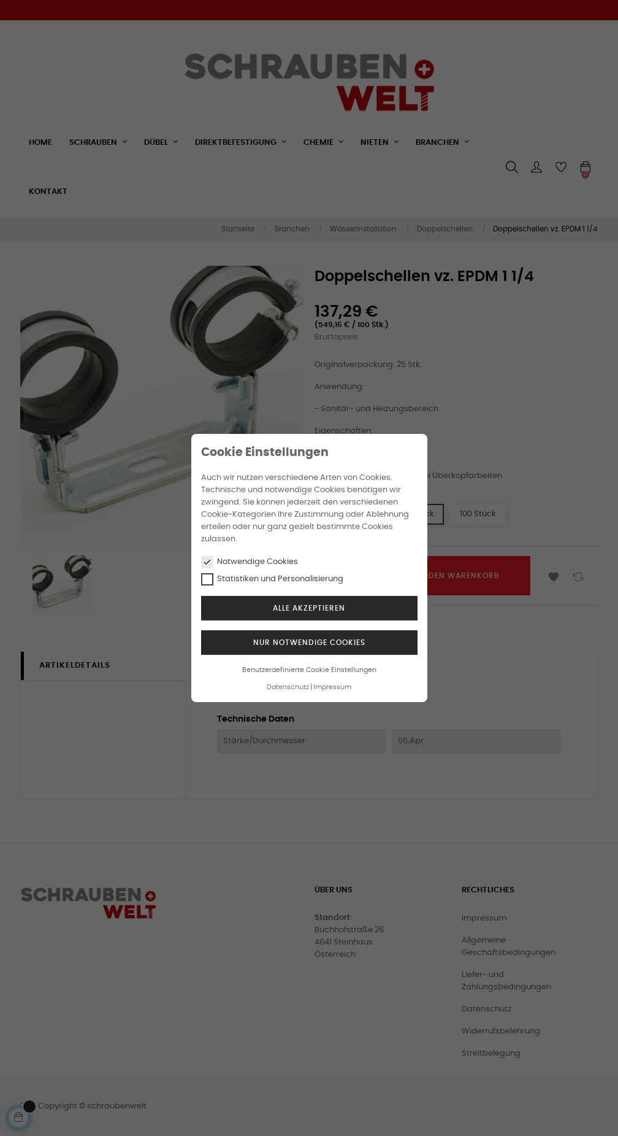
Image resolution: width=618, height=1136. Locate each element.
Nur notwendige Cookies (309, 642)
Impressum (332, 687)
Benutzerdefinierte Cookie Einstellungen (309, 670)
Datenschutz (288, 687)
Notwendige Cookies (249, 562)
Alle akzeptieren (309, 608)
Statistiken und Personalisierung (272, 579)
